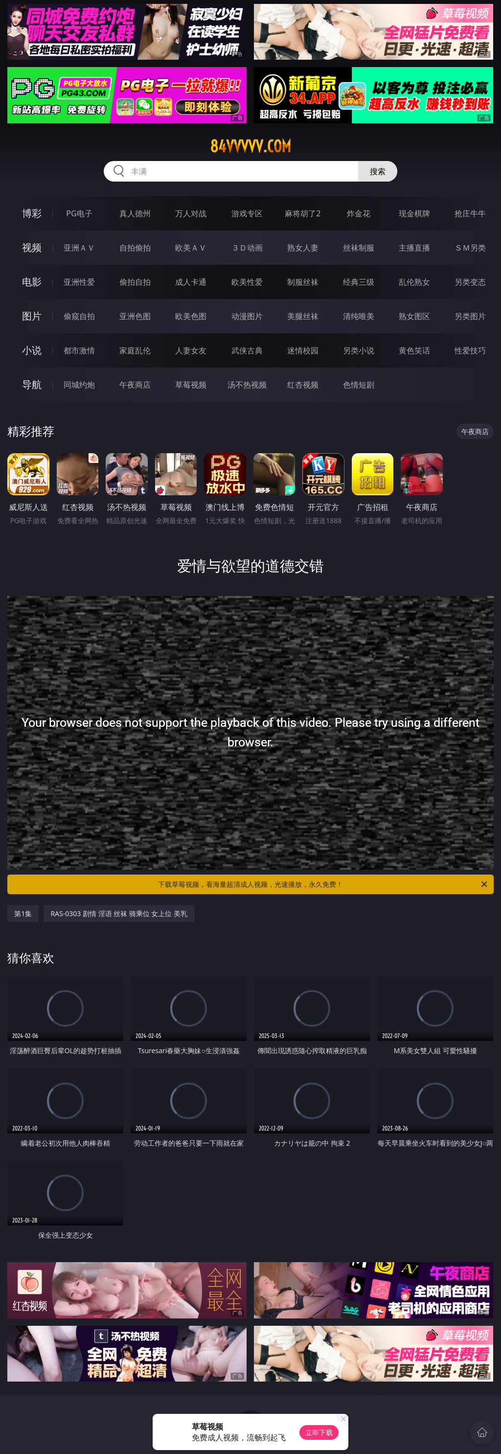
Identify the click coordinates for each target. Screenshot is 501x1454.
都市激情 (79, 350)
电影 (32, 281)
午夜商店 (135, 384)
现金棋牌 (414, 213)
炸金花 (358, 213)
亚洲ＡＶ (79, 247)
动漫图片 (247, 316)
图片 (32, 316)
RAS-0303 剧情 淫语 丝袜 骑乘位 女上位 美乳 (118, 913)
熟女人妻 (303, 247)
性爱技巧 (470, 350)
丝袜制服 (358, 247)
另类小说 (358, 350)
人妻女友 (190, 350)
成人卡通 (190, 282)
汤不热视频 (247, 384)
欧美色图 (190, 316)
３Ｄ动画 (247, 247)
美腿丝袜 (303, 316)
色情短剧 (358, 384)
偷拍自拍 (135, 282)
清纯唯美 (358, 316)
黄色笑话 (414, 350)
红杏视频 (303, 384)
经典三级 (358, 282)
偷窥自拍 (79, 316)
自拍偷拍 (135, 247)
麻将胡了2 (302, 213)
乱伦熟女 (414, 282)
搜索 (378, 171)
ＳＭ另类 (470, 247)
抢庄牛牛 (470, 213)
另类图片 (470, 316)
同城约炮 (79, 384)
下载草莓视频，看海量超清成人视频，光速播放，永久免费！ (323, 884)
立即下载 (319, 1432)
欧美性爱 (247, 282)
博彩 (32, 213)
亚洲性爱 (79, 282)
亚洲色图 (135, 316)
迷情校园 (303, 350)
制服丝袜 (303, 282)
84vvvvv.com (250, 146)
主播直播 (414, 247)
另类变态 (470, 282)
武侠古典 (247, 350)
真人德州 (135, 213)
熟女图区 (414, 316)
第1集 (23, 913)
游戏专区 (247, 213)
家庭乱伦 (135, 350)
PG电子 (79, 213)
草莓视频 (190, 384)
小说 (32, 350)
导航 (32, 384)
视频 (32, 247)
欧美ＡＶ (190, 247)
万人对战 (190, 213)
